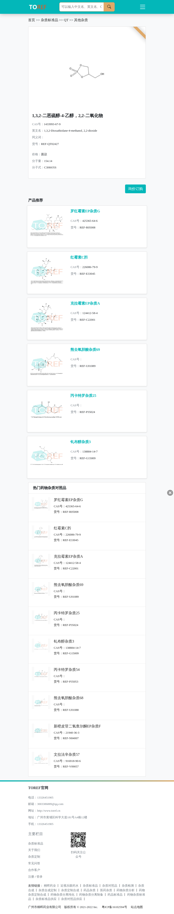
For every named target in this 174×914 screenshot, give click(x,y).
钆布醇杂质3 (80, 442)
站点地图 (137, 907)
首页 (31, 20)
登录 (39, 876)
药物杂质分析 (126, 890)
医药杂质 (106, 890)
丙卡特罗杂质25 (83, 396)
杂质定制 (34, 856)
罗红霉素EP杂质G (85, 211)
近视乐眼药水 (69, 885)
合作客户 (34, 870)
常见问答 (34, 863)
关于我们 (34, 850)
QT (66, 20)
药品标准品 (115, 894)
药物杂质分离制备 (91, 894)
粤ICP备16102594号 (113, 907)
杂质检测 (128, 885)
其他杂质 (81, 20)
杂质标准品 (49, 20)
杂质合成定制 (48, 890)
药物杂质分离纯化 (63, 894)
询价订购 (135, 189)
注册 (31, 876)
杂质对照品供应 (71, 899)
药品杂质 (90, 890)
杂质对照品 (109, 885)
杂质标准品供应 (46, 899)
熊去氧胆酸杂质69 (85, 350)
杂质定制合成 (70, 890)
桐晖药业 (50, 885)
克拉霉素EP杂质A (85, 303)
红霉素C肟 (79, 257)
